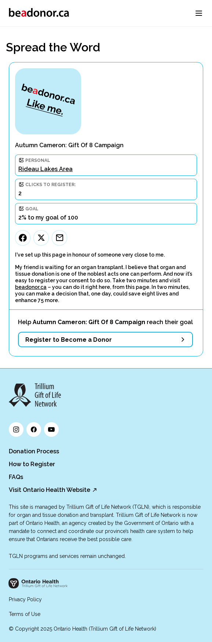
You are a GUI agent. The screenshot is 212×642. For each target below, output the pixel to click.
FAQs (16, 477)
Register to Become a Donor (68, 339)
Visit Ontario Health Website (49, 489)
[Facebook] (22, 238)
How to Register (32, 464)
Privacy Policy (25, 599)
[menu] (198, 13)
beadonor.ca (31, 287)
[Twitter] (41, 238)
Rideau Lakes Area (45, 169)
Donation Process (34, 451)
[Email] (59, 238)
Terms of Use (24, 614)
